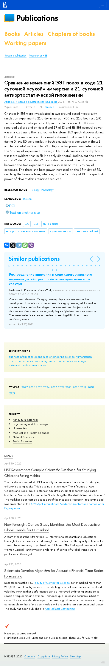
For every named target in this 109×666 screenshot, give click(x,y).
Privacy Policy (60, 656)
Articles (34, 34)
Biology (36, 190)
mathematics (65, 361)
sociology (80, 361)
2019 (83, 387)
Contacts (29, 656)
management (47, 361)
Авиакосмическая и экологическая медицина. (31, 102)
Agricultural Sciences (25, 420)
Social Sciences (22, 441)
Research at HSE (38, 55)
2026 (32, 387)
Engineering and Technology (30, 424)
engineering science (62, 357)
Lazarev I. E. (50, 107)
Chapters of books (71, 34)
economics (41, 357)
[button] (9, 266)
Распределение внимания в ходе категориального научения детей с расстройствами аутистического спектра (50, 279)
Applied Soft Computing (60, 609)
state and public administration (28, 365)
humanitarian (84, 357)
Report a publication (15, 55)
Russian (27, 199)
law (36, 361)
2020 (76, 387)
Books (12, 34)
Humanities (20, 428)
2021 (68, 387)
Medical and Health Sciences (31, 433)
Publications (37, 17)
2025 (39, 387)
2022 (61, 387)
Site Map (75, 656)
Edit (103, 661)
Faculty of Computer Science (52, 583)
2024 (46, 387)
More (12, 392)
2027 (25, 387)
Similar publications (34, 259)
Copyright (43, 656)
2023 (54, 387)
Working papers (25, 43)
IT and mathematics (21, 361)
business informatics (21, 357)
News (8, 456)
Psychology (47, 190)
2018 (91, 387)
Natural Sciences (23, 437)
